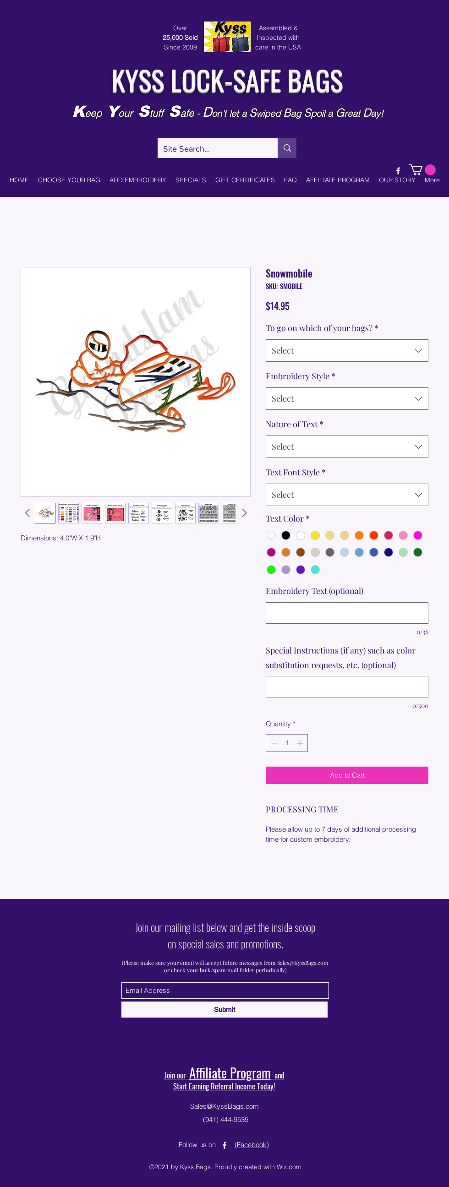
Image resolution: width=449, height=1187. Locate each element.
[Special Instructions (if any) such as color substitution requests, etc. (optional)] (347, 686)
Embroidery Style (300, 375)
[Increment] (301, 743)
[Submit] (224, 1010)
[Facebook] (398, 170)
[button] (422, 169)
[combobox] (347, 350)
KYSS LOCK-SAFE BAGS (227, 79)
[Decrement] (273, 743)
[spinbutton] (287, 743)
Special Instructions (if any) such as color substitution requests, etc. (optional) (341, 657)
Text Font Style (296, 472)
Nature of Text (294, 424)
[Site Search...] (210, 149)
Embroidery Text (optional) (314, 590)
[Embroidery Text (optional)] (347, 613)
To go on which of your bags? (322, 327)
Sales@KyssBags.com (303, 962)
